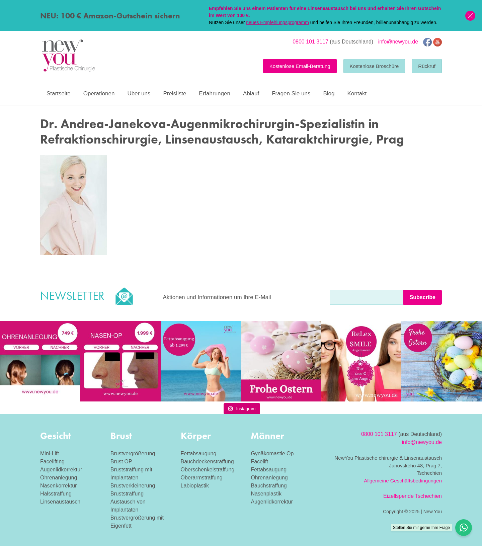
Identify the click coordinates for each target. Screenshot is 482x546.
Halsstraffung (56, 493)
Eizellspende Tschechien (412, 496)
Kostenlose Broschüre (374, 66)
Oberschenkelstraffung (208, 469)
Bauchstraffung (269, 485)
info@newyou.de (398, 41)
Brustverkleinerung (132, 485)
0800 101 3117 (310, 41)
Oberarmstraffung (202, 477)
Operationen (99, 93)
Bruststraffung (127, 493)
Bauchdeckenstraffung (207, 461)
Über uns (138, 93)
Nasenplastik (266, 493)
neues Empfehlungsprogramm (277, 22)
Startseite (59, 93)
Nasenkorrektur (58, 485)
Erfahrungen (214, 93)
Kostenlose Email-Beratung (299, 66)
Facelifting (52, 461)
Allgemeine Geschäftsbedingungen (403, 480)
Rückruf (426, 66)
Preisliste (174, 93)
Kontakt (357, 93)
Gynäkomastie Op (272, 453)
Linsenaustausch (60, 502)
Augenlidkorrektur (61, 469)
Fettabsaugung (199, 453)
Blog (328, 93)
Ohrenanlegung (58, 477)
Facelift (259, 461)
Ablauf (251, 93)
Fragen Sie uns (291, 93)
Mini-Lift (49, 453)
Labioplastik (195, 485)
